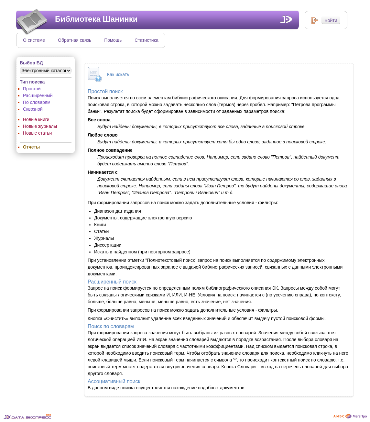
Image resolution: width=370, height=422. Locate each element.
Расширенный (38, 95)
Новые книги (36, 119)
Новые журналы (40, 126)
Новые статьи (37, 133)
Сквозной (33, 109)
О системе (34, 40)
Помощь (113, 40)
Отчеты (31, 147)
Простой (32, 88)
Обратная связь (74, 40)
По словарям (36, 102)
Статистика (146, 40)
